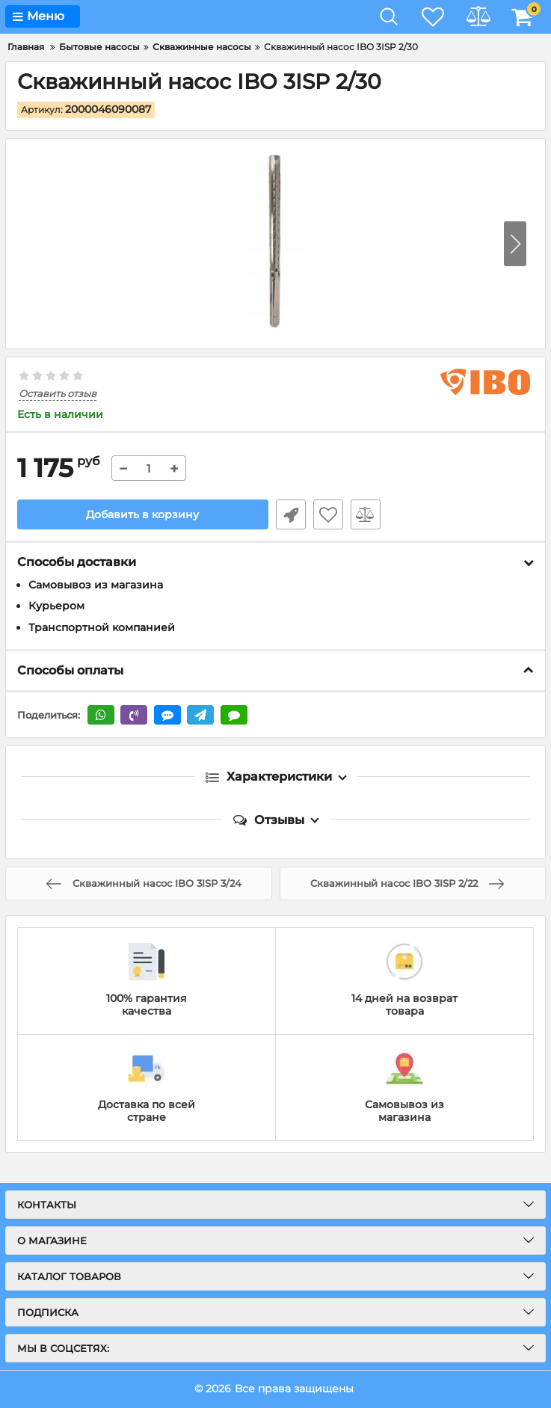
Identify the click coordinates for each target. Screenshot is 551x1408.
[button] (515, 243)
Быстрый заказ (291, 514)
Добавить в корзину (142, 514)
